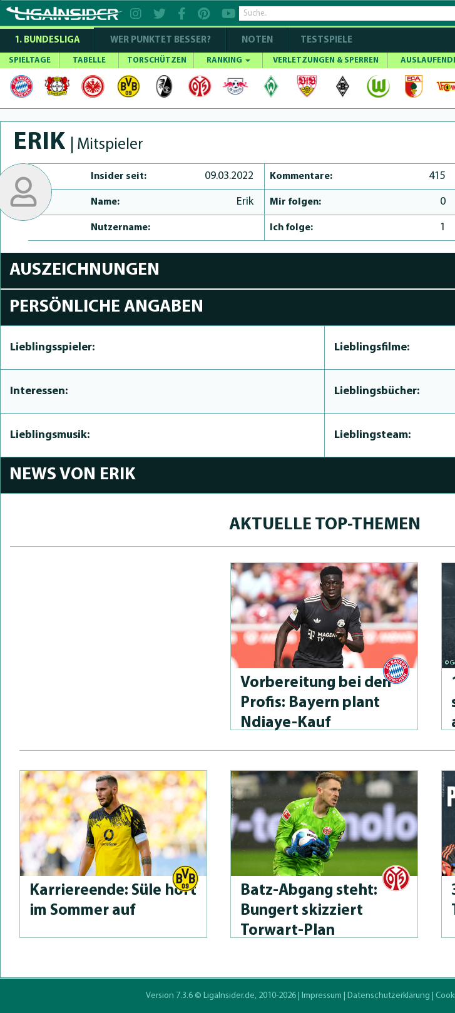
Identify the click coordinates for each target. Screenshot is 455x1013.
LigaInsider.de (229, 995)
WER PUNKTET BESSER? (160, 40)
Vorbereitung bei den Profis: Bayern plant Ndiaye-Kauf (315, 703)
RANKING (228, 60)
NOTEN (257, 40)
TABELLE (89, 60)
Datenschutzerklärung (388, 995)
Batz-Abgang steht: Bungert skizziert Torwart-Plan (308, 911)
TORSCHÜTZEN (157, 60)
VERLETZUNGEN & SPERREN (326, 60)
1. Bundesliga (47, 40)
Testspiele (325, 40)
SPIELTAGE (30, 60)
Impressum (322, 995)
